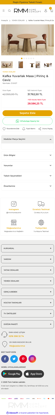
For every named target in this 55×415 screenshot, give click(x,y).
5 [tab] (31, 58)
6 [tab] (33, 58)
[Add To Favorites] (10, 129)
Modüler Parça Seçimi (14, 139)
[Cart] (51, 10)
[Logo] (27, 10)
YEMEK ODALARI (8, 72)
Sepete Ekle (27, 113)
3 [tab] (26, 58)
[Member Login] (45, 10)
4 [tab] (28, 58)
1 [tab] (21, 58)
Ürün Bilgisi (9, 155)
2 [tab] (24, 58)
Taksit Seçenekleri (13, 176)
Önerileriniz (9, 186)
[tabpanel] (27, 39)
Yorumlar (8, 165)
